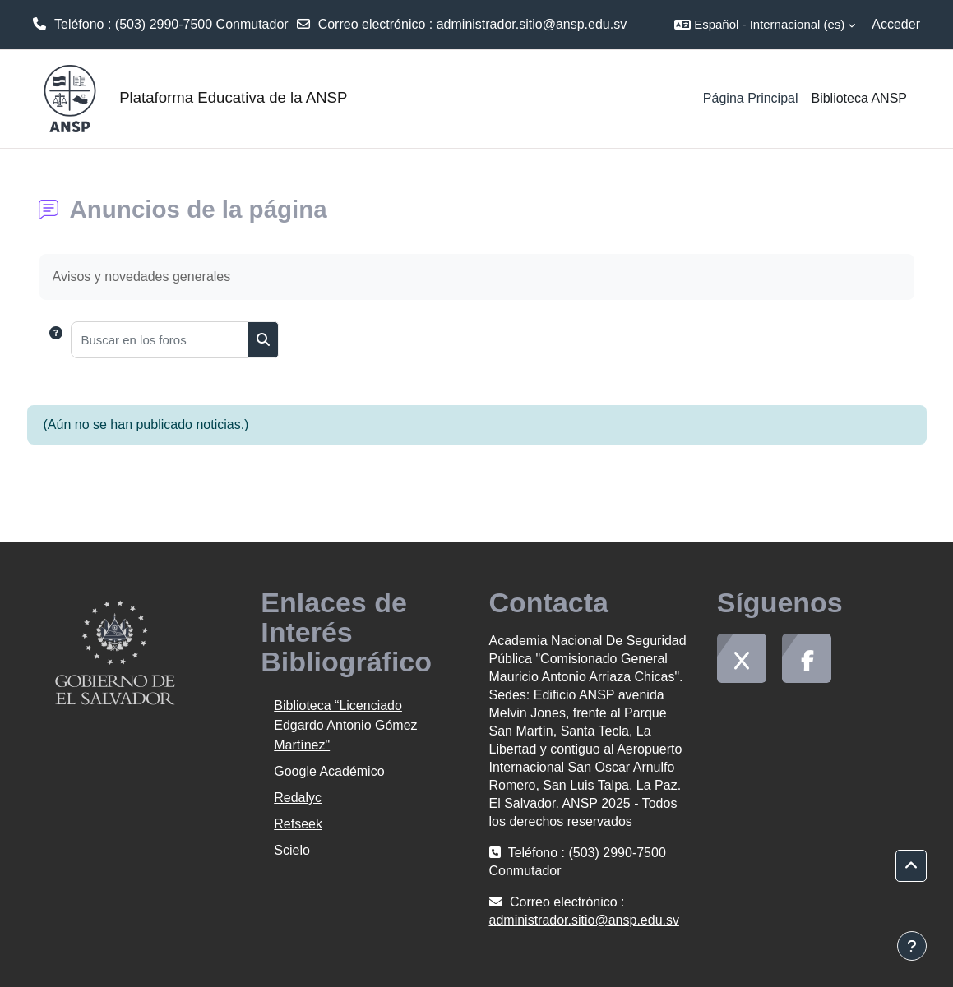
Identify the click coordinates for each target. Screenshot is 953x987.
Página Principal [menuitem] (750, 98)
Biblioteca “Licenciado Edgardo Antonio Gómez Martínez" (345, 725)
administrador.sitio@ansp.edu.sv (532, 24)
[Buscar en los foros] (159, 339)
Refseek (298, 824)
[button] (764, 24)
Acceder (896, 24)
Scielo (292, 850)
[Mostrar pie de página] (912, 946)
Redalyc (298, 798)
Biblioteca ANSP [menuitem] (859, 98)
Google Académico (329, 771)
